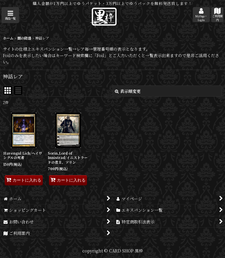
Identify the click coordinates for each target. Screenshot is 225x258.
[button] (10, 15)
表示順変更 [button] (128, 91)
